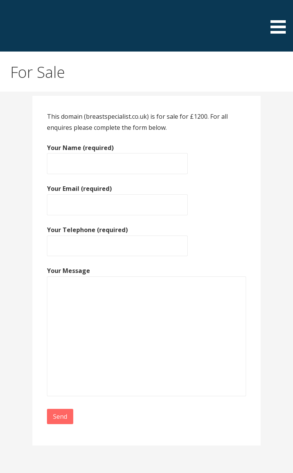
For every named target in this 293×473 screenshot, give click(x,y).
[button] (281, 18)
